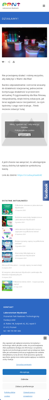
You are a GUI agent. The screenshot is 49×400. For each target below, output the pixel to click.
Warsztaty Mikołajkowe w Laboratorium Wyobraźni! (25, 254)
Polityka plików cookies (24, 130)
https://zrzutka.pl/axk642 (29, 175)
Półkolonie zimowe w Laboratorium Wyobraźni (29, 206)
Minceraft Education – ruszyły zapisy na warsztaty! (22, 265)
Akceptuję (24, 372)
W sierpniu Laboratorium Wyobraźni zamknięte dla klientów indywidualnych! (22, 273)
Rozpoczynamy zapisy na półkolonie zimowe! (29, 242)
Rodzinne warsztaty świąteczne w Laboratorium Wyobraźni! (28, 218)
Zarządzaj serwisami (23, 364)
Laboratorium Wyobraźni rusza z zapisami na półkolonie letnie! (28, 230)
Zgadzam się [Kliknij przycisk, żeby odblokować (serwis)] (24, 135)
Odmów (24, 379)
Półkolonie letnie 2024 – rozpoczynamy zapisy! (28, 283)
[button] (45, 338)
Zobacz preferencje (24, 386)
